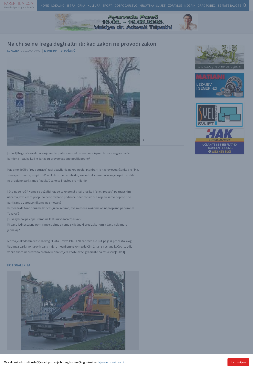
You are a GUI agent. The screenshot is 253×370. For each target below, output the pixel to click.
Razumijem (238, 362)
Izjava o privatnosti (111, 362)
